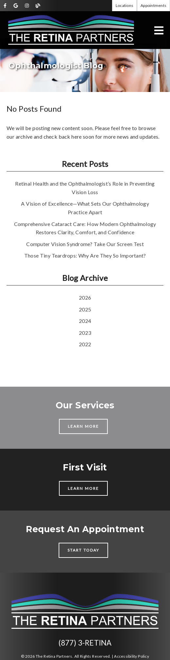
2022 (85, 344)
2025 (85, 309)
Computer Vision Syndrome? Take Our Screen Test (85, 244)
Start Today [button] (83, 550)
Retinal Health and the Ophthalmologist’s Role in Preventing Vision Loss (85, 187)
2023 (85, 333)
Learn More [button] (83, 426)
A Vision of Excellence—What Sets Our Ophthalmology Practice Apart (85, 207)
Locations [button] (124, 5)
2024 (85, 321)
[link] (5, 6)
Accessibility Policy (131, 656)
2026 (85, 297)
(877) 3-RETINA (85, 642)
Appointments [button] (153, 5)
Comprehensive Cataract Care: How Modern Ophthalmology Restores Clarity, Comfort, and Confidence (85, 228)
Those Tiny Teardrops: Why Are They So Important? (85, 255)
